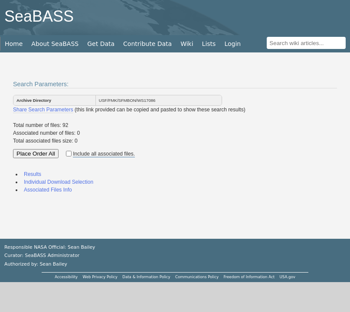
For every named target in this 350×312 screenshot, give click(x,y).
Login (232, 43)
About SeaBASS (55, 43)
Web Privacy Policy (100, 277)
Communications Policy (197, 277)
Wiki (186, 43)
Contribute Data (147, 43)
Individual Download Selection (58, 182)
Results (32, 174)
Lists (209, 43)
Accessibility (66, 277)
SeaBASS (39, 16)
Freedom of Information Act (249, 277)
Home (14, 43)
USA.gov (287, 277)
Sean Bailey (53, 264)
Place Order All (35, 153)
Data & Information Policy (146, 277)
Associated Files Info (48, 190)
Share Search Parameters (43, 110)
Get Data (100, 43)
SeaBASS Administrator (52, 255)
